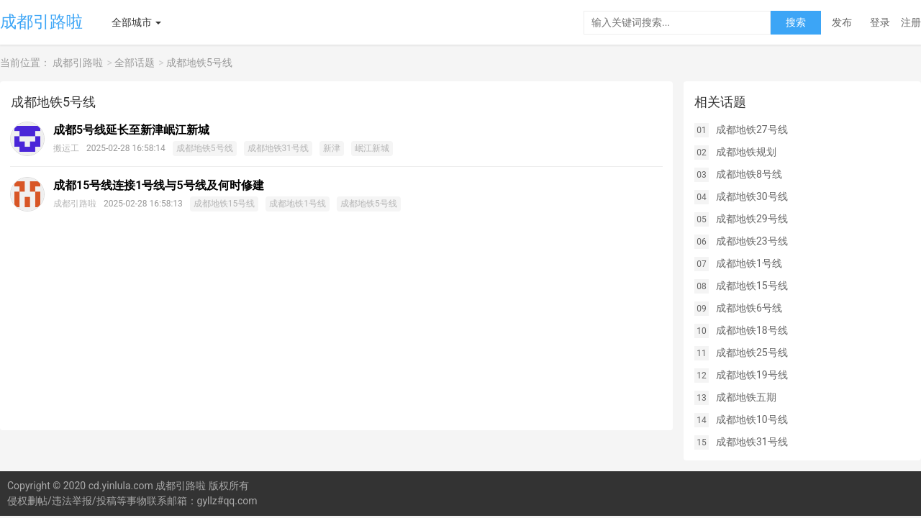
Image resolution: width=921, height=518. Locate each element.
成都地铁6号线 (749, 308)
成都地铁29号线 (752, 218)
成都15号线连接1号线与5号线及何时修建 (158, 185)
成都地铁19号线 (752, 375)
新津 (331, 148)
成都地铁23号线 (752, 241)
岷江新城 (372, 148)
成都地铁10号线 (752, 419)
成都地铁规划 (746, 152)
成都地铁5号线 (199, 62)
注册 (911, 22)
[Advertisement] (336, 329)
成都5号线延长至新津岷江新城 (131, 130)
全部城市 (132, 22)
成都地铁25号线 (752, 352)
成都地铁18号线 (752, 330)
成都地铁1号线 (297, 204)
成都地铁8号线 (749, 174)
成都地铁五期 (746, 397)
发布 (842, 22)
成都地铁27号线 (752, 129)
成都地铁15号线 (224, 204)
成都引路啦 (41, 22)
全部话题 (134, 62)
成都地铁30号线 (752, 196)
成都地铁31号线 (278, 148)
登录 (880, 22)
